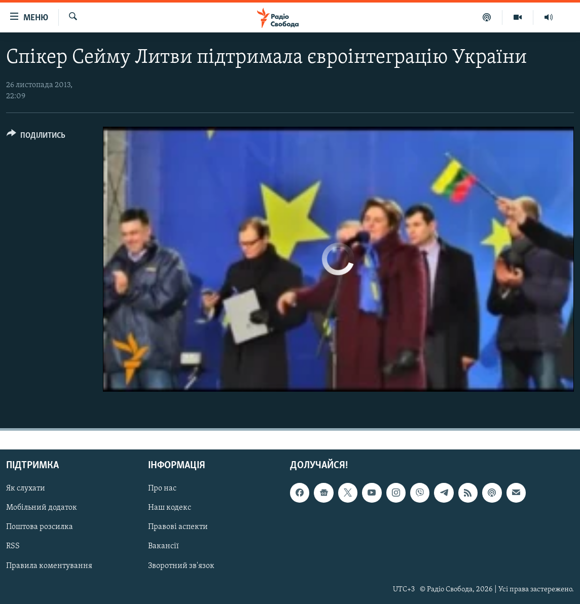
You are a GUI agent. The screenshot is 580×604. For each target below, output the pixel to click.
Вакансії (163, 546)
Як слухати (25, 488)
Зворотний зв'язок (181, 565)
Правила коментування (49, 565)
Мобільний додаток (41, 508)
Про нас (162, 488)
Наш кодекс (169, 508)
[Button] (36, 137)
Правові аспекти (178, 527)
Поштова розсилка (39, 527)
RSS (13, 546)
